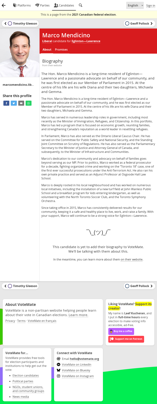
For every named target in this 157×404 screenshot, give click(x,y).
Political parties (23, 381)
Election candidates (26, 375)
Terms (21, 321)
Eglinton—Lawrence (86, 41)
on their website (131, 259)
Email (78, 359)
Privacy (10, 321)
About (47, 49)
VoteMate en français (42, 321)
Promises (61, 49)
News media (21, 397)
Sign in (150, 6)
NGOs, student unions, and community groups (28, 389)
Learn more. (78, 315)
